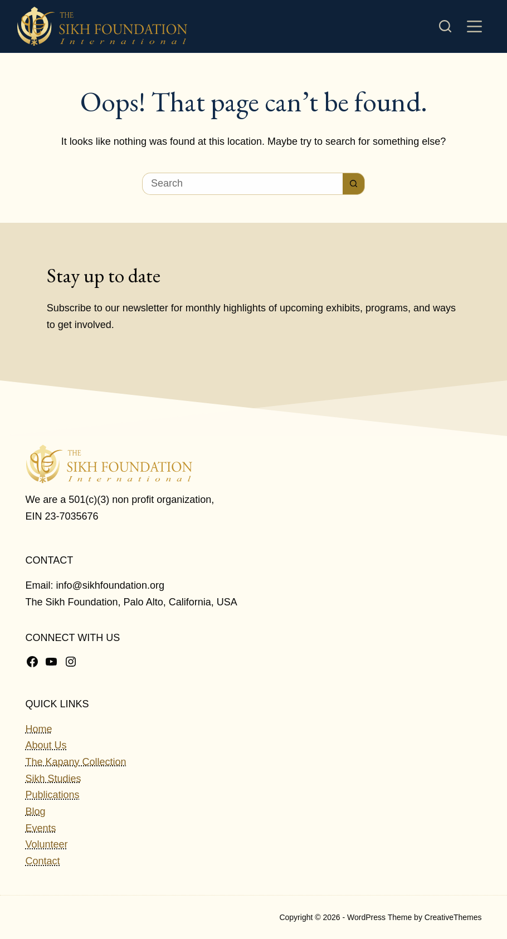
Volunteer (47, 844)
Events (41, 828)
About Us (46, 745)
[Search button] (354, 184)
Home (39, 729)
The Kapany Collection (76, 761)
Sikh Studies (53, 778)
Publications (53, 794)
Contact (43, 861)
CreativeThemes (453, 917)
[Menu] (474, 26)
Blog (36, 811)
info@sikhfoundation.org (110, 585)
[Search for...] (242, 184)
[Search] (445, 26)
